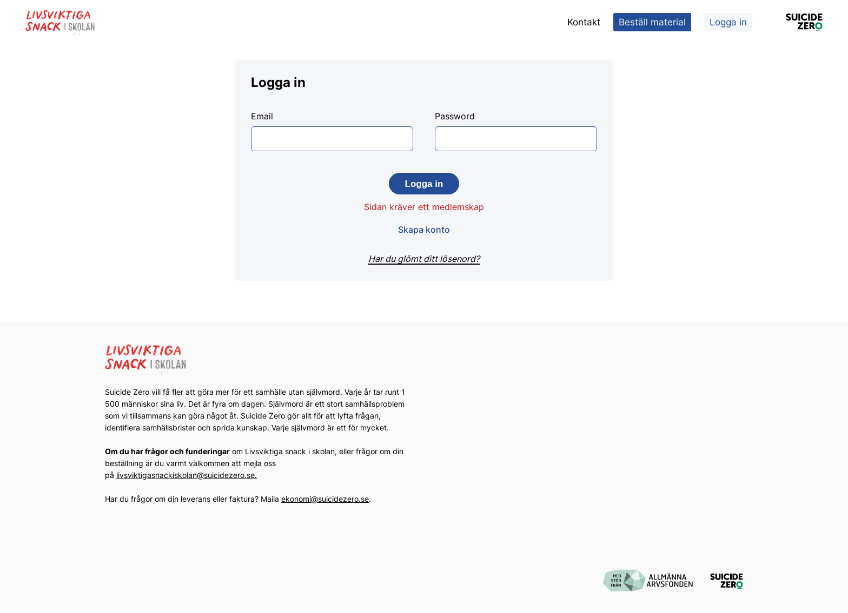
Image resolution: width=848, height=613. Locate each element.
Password (516, 131)
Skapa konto (424, 229)
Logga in (728, 22)
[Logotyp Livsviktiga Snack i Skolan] (60, 22)
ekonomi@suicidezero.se (325, 498)
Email (332, 131)
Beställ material (652, 22)
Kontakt (583, 22)
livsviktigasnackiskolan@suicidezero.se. (186, 475)
